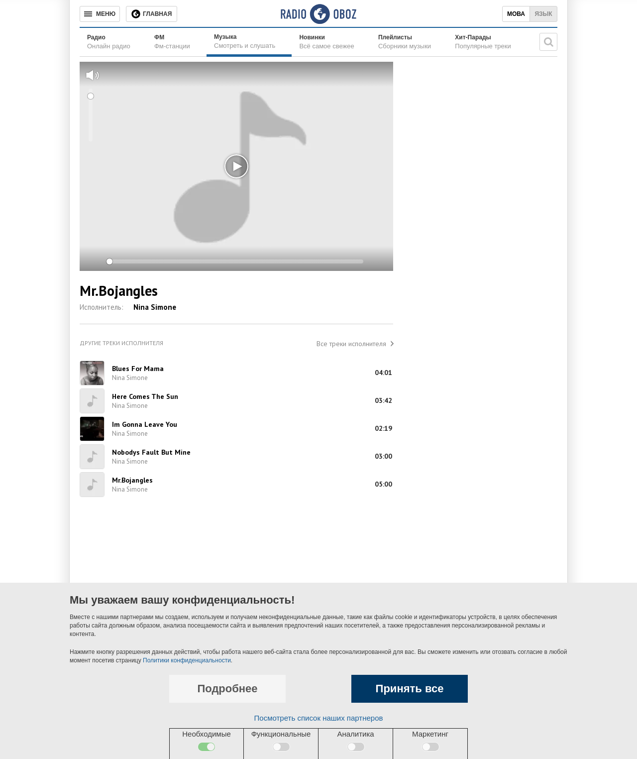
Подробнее (227, 688)
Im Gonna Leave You (144, 424)
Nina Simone (154, 307)
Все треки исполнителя (351, 343)
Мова (516, 13)
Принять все (410, 688)
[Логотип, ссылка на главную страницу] (318, 14)
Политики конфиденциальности (187, 660)
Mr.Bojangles (132, 480)
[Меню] (100, 14)
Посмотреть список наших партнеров (318, 718)
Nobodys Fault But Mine (151, 452)
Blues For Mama (138, 368)
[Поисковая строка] (548, 42)
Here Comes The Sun (145, 396)
